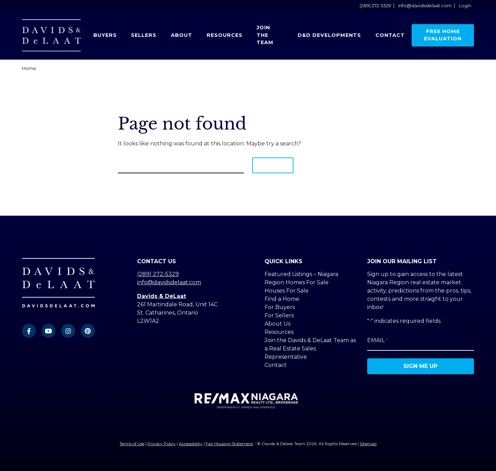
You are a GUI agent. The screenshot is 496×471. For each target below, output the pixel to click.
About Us (277, 323)
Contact (390, 35)
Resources (224, 35)
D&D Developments (329, 35)
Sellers (143, 35)
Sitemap (368, 443)
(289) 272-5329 (375, 5)
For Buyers (280, 307)
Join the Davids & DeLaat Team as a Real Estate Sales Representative (310, 348)
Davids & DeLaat (161, 296)
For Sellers (279, 315)
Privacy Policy (161, 443)
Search (273, 165)
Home (29, 68)
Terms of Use (132, 443)
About (181, 35)
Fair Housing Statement (229, 443)
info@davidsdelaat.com (425, 5)
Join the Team (265, 34)
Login (465, 5)
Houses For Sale (287, 290)
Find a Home (282, 299)
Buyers (105, 35)
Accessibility (191, 443)
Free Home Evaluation (443, 35)
